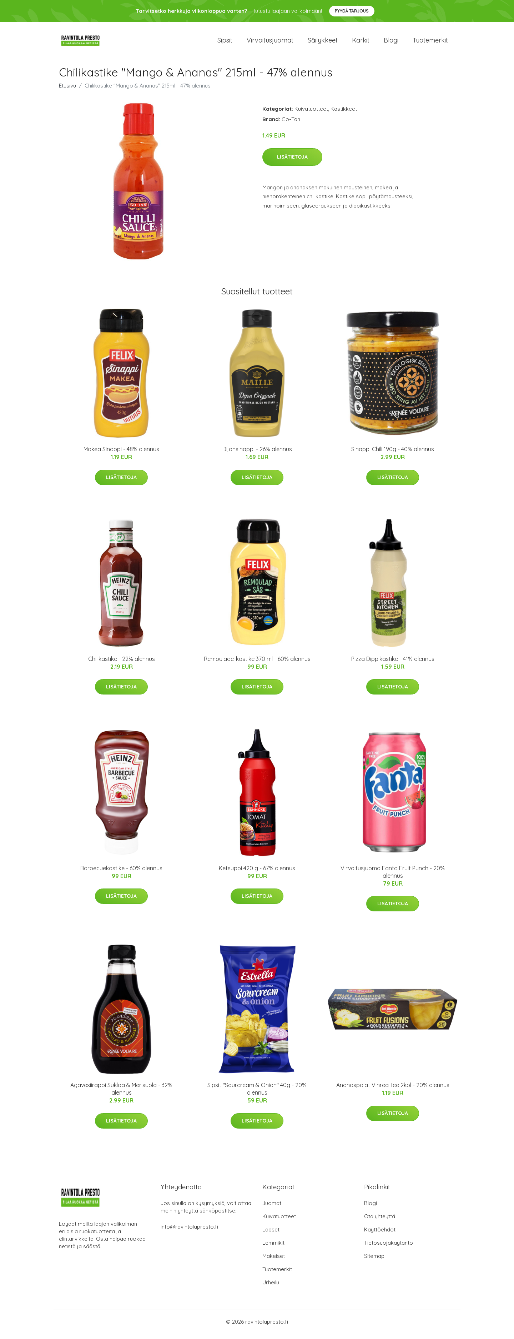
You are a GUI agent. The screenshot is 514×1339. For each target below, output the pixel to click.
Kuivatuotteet (311, 113)
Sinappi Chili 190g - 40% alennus (392, 454)
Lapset (270, 1234)
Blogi (391, 43)
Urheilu (270, 1287)
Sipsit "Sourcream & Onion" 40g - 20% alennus (257, 1093)
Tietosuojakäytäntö (388, 1247)
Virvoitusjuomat (270, 43)
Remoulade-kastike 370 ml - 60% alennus (257, 663)
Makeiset (273, 1261)
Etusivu (67, 90)
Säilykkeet (323, 43)
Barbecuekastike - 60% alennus (121, 873)
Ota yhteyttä (379, 1221)
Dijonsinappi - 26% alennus (257, 454)
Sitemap (374, 1261)
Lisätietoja (292, 162)
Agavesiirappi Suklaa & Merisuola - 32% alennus (121, 1093)
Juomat (271, 1208)
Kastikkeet (344, 113)
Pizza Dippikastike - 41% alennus (392, 663)
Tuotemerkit (430, 43)
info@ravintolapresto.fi (189, 1231)
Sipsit (224, 43)
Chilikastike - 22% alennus (121, 663)
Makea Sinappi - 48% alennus (121, 454)
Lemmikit (273, 1247)
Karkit (360, 43)
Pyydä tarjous (352, 11)
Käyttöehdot (379, 1234)
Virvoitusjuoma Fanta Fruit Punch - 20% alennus (393, 877)
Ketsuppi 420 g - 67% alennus (257, 873)
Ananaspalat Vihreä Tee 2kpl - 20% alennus (392, 1090)
